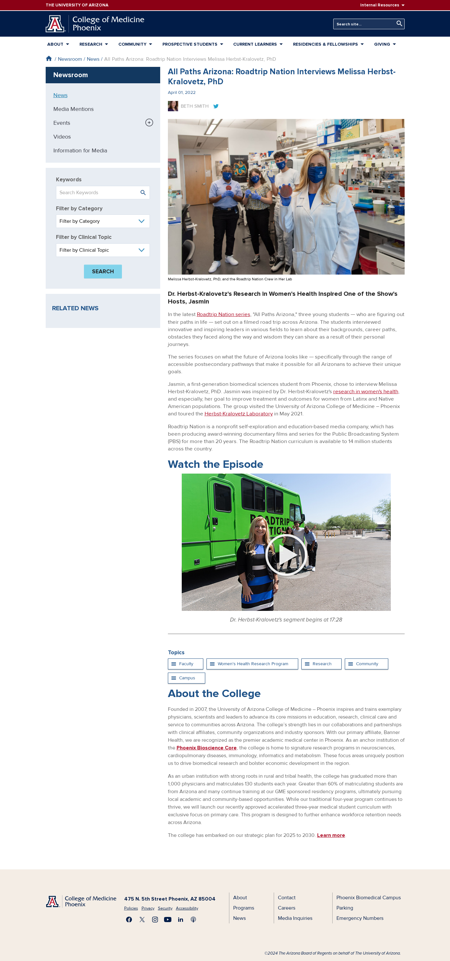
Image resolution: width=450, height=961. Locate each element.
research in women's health (365, 391)
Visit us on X (142, 919)
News (93, 59)
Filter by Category (79, 208)
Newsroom (70, 59)
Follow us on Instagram (155, 919)
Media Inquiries (295, 917)
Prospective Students (189, 44)
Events (61, 122)
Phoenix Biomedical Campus (368, 897)
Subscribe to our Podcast (193, 919)
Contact (287, 897)
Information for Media (80, 150)
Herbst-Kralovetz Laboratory (239, 413)
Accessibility (187, 907)
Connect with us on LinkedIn (181, 919)
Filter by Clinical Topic (84, 237)
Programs (243, 907)
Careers (286, 907)
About (55, 44)
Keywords (69, 179)
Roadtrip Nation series (223, 314)
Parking (344, 907)
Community (132, 44)
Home (49, 58)
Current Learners (255, 44)
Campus (187, 677)
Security (165, 907)
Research (90, 44)
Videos (62, 136)
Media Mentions (73, 109)
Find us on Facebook (129, 919)
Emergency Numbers (359, 917)
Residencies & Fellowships (325, 44)
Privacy (148, 907)
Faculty (186, 663)
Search (397, 23)
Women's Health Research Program (253, 663)
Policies (131, 907)
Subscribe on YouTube (168, 919)
